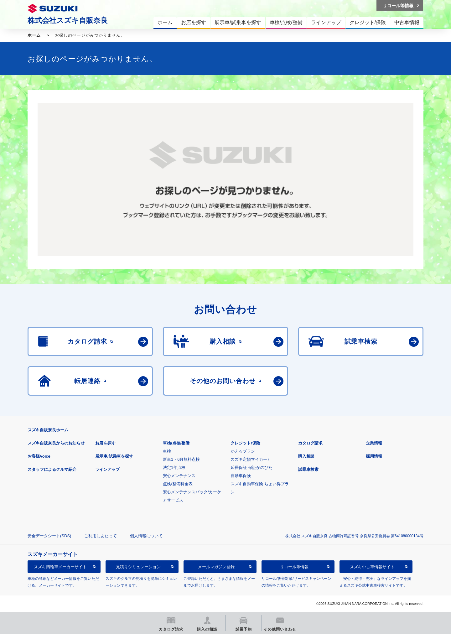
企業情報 (374, 443)
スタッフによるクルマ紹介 (52, 469)
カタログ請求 (310, 443)
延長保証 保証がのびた (251, 467)
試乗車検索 (308, 469)
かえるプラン (243, 451)
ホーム (34, 35)
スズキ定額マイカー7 (250, 459)
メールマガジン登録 (216, 566)
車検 (167, 451)
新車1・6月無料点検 (181, 459)
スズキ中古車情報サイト (372, 566)
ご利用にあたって (100, 535)
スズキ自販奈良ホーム (48, 430)
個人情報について (146, 535)
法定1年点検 (174, 467)
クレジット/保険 (245, 443)
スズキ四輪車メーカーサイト (60, 566)
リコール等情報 (294, 566)
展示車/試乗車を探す (114, 456)
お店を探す (105, 443)
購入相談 (306, 456)
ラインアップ (107, 469)
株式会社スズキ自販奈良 (68, 20)
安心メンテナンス (179, 475)
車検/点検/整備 (176, 443)
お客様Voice (39, 456)
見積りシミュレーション (138, 566)
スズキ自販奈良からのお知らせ (56, 443)
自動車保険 (241, 475)
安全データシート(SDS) (49, 535)
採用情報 (374, 456)
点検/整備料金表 (178, 483)
